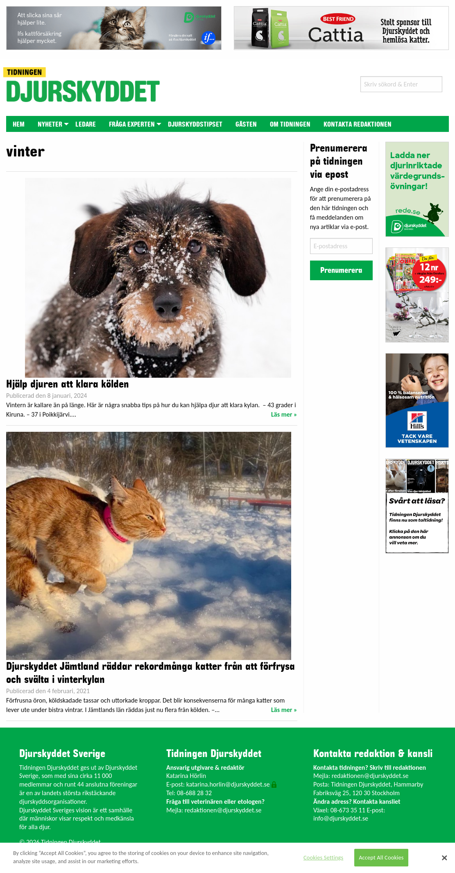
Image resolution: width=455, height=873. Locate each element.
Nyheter (50, 124)
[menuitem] (18, 124)
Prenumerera (341, 270)
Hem (19, 124)
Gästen (246, 124)
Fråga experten (132, 124)
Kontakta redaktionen (358, 124)
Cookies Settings (323, 857)
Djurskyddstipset (195, 124)
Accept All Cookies (381, 857)
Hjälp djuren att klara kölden (67, 384)
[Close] (444, 858)
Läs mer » (284, 414)
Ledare (85, 124)
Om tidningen (290, 124)
